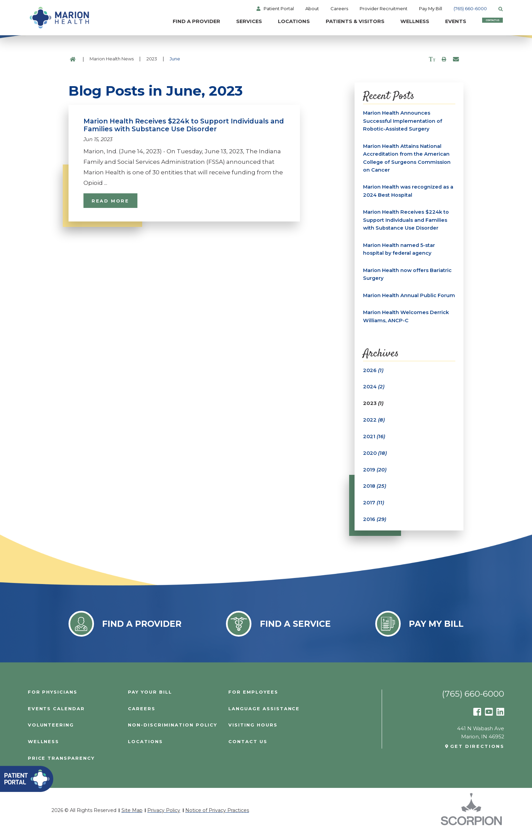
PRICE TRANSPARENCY (61, 758)
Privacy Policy (163, 810)
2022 (374, 420)
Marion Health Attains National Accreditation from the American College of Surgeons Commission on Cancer (407, 158)
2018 (374, 486)
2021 (374, 436)
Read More (110, 201)
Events (425, 22)
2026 (373, 370)
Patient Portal (280, 8)
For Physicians (52, 692)
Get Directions (477, 746)
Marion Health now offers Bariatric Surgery (407, 274)
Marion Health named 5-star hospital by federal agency (399, 249)
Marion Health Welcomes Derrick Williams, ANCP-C (406, 316)
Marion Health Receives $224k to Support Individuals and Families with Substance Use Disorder (406, 220)
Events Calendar (56, 708)
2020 (375, 453)
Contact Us (478, 22)
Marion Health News (112, 58)
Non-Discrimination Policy (172, 725)
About (313, 8)
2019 (375, 470)
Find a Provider (163, 22)
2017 (373, 503)
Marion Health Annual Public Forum (409, 295)
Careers (340, 8)
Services (217, 22)
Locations (262, 22)
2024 (374, 387)
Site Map (131, 810)
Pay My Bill (431, 8)
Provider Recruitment (384, 8)
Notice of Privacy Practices (217, 810)
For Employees (253, 692)
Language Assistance (264, 708)
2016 (374, 519)
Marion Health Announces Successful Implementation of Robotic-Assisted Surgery (402, 121)
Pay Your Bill (150, 692)
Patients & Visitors (323, 22)
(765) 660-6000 (471, 8)
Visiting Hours (252, 725)
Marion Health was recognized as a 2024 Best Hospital (408, 191)
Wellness (384, 22)
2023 (152, 58)
